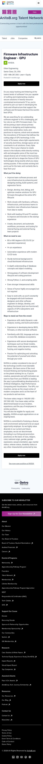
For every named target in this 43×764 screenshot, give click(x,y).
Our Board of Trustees (10, 539)
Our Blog (6, 700)
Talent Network (8, 575)
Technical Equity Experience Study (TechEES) (19, 656)
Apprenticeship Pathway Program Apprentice (18, 588)
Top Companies (9, 669)
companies (23, 38)
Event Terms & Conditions (11, 738)
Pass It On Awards (10, 680)
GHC (5, 605)
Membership (8, 579)
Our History (6, 530)
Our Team (5, 534)
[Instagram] (4, 12)
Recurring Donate (8, 620)
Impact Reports (8, 661)
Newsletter (7, 720)
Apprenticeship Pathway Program (14, 567)
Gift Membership (9, 641)
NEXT (4, 592)
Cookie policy (26, 488)
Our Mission (6, 526)
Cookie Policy (7, 736)
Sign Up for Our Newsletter (21, 513)
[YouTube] (21, 757)
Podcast (6, 704)
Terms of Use (6, 733)
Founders (5, 571)
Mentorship (7, 563)
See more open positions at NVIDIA (21, 464)
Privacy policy (15, 488)
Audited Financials (10, 547)
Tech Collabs (8, 600)
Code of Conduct (8, 741)
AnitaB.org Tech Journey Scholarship (16, 685)
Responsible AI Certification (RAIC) (14, 596)
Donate (4, 616)
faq (34, 12)
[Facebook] (9, 12)
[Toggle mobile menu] (38, 3)
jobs (13, 38)
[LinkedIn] (14, 12)
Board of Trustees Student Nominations (17, 543)
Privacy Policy (7, 730)
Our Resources (9, 696)
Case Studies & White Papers (14, 652)
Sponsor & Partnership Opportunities (15, 624)
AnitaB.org (31, 750)
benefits (7, 414)
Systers (6, 637)
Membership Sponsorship (12, 628)
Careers (6, 551)
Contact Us (7, 715)
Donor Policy (6, 744)
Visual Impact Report (9, 665)
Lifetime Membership (9, 584)
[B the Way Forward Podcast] (29, 757)
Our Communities (8, 633)
